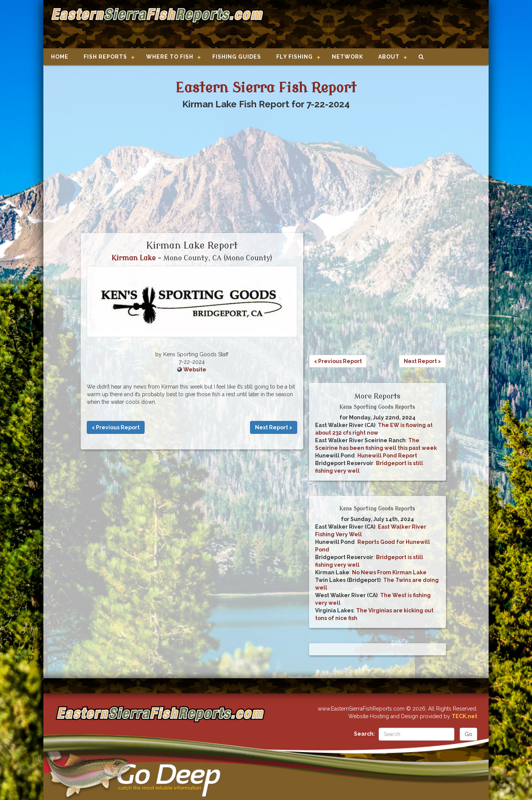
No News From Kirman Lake (389, 572)
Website (194, 370)
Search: (364, 734)
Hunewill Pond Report (387, 456)
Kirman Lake (133, 258)
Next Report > (273, 427)
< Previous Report (116, 427)
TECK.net (464, 716)
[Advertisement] (373, 25)
